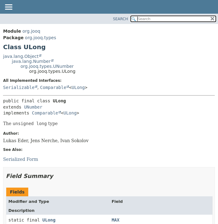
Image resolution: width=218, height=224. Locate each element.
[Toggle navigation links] (8, 7)
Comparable (53, 87)
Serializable (18, 87)
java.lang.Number (31, 61)
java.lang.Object (21, 56)
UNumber (33, 107)
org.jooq (31, 31)
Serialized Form (20, 159)
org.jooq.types (40, 37)
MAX (115, 219)
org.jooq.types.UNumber (47, 66)
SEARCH (120, 19)
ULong (78, 87)
